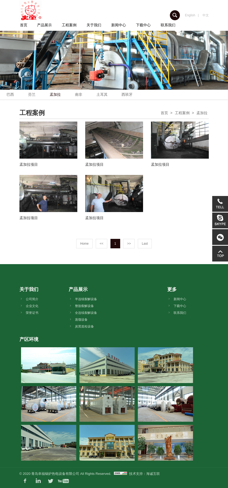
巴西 (10, 94)
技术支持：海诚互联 (144, 474)
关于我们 (94, 25)
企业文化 (32, 306)
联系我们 (168, 25)
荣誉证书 (32, 313)
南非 (78, 94)
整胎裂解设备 (84, 306)
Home (84, 243)
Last (145, 243)
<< (101, 243)
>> (129, 243)
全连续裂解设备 (86, 313)
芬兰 (32, 94)
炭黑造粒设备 (84, 326)
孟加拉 (55, 94)
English (190, 15)
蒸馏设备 (81, 319)
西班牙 (127, 94)
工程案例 (69, 25)
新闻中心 (118, 25)
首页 (23, 25)
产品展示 (44, 25)
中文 (205, 15)
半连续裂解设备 (86, 299)
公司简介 (32, 299)
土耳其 (102, 94)
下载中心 (143, 25)
